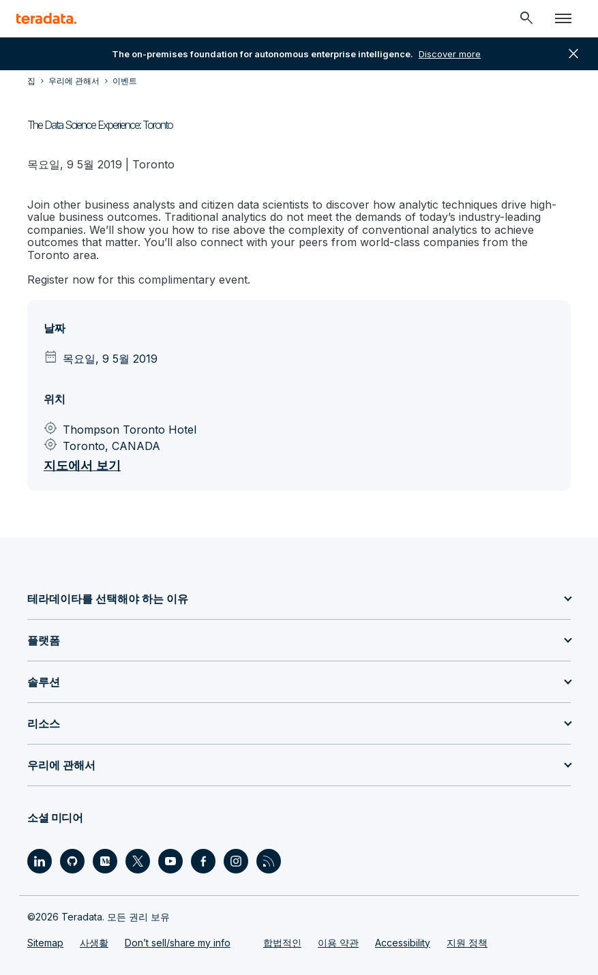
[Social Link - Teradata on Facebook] (203, 861)
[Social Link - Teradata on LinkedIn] (39, 861)
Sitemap (45, 942)
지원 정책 (467, 942)
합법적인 (282, 942)
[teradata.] (46, 18)
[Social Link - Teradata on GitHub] (72, 861)
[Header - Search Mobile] (526, 18)
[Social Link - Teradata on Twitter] (137, 861)
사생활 (94, 942)
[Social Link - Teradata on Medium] (105, 861)
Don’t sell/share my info (177, 942)
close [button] (573, 54)
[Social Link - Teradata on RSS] (268, 861)
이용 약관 (338, 942)
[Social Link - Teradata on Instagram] (236, 861)
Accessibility (402, 942)
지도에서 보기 (82, 465)
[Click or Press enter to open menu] (563, 18)
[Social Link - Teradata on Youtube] (170, 861)
